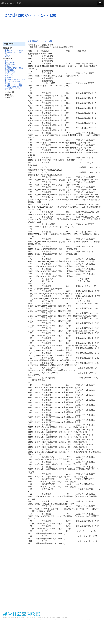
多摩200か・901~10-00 (14, 50)
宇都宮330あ (10, 64)
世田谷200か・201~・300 (15, 79)
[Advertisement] (52, 27)
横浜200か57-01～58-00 (14, 68)
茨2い (7, 54)
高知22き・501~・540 (13, 52)
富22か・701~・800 (12, 81)
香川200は (9, 66)
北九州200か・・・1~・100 (30, 15)
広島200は (9, 74)
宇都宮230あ (10, 62)
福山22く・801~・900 (13, 85)
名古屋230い (10, 70)
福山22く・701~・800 (13, 83)
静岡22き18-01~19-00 (13, 87)
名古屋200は (10, 77)
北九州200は (10, 72)
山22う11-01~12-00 (12, 89)
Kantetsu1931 (11, 3)
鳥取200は (9, 76)
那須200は (9, 60)
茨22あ (7, 56)
